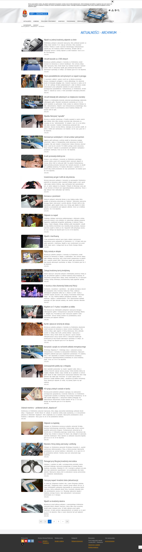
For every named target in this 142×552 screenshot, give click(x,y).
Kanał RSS (22, 540)
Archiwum (41, 26)
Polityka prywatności (93, 547)
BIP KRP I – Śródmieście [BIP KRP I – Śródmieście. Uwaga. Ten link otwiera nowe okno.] (46, 542)
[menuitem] (27, 21)
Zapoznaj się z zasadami (94, 545)
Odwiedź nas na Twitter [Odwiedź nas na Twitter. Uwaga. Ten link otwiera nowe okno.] (22, 544)
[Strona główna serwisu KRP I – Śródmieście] (110, 10)
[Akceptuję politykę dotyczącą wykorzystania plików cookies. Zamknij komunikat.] (112, 1)
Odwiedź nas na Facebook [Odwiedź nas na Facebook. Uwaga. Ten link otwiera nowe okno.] (29, 540)
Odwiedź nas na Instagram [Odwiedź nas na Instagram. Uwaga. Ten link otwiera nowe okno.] (32, 540)
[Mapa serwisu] (112, 10)
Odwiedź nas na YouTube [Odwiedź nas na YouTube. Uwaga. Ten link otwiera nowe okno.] (25, 540)
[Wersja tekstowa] (115, 10)
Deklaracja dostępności (77, 541)
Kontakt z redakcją (59, 541)
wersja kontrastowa (109, 541)
